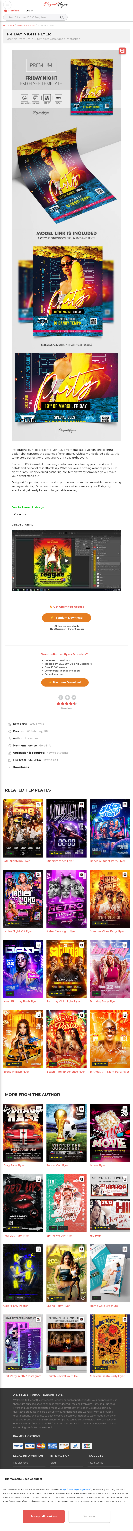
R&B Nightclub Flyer (16, 857)
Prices (91, 1466)
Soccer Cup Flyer (57, 1162)
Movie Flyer (97, 1162)
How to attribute (57, 749)
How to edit (50, 756)
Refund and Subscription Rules (64, 1468)
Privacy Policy (118, 1501)
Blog (53, 1459)
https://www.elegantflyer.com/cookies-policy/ (24, 1501)
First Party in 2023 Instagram (22, 1372)
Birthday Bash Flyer (16, 1068)
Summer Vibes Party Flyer (107, 927)
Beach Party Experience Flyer (65, 1068)
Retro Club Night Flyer (61, 927)
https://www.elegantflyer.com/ (75, 1489)
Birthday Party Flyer (103, 998)
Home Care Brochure (104, 1302)
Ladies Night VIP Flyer (17, 927)
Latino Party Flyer (58, 1302)
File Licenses (20, 1459)
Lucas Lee (31, 735)
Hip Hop (95, 1232)
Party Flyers (36, 720)
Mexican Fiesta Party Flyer (107, 1372)
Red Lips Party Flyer (16, 1232)
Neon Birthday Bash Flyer (20, 998)
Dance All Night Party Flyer (107, 857)
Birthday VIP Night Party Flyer (109, 1068)
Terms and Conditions (25, 1466)
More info (44, 742)
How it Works (95, 1459)
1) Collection (19, 510)
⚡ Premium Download (66, 614)
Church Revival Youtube (62, 1372)
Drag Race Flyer (13, 1162)
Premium (106, 5)
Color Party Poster (15, 1302)
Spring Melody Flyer (59, 1232)
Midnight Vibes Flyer (59, 857)
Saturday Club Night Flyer (63, 998)
